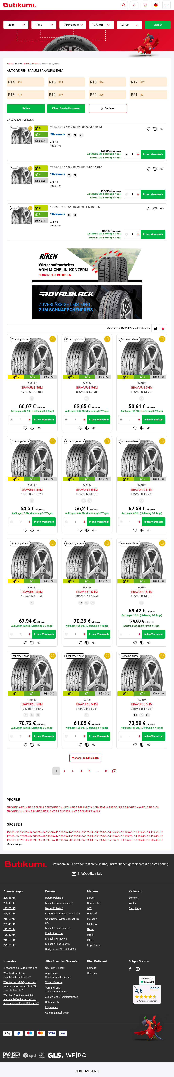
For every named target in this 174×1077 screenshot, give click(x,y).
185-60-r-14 (78, 836)
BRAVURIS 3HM (56, 807)
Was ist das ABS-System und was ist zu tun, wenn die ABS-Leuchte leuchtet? (19, 986)
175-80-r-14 (26, 836)
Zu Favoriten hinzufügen (148, 129)
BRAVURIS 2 (117, 807)
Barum (90, 897)
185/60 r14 (9, 934)
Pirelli (90, 934)
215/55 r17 (9, 918)
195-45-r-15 (144, 836)
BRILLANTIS (72, 811)
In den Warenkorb (153, 154)
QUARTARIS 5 (102, 807)
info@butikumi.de (90, 873)
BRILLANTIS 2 (86, 807)
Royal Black (93, 945)
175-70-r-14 (13, 836)
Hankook (92, 913)
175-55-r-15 (117, 832)
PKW (26, 63)
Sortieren (110, 108)
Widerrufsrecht (53, 982)
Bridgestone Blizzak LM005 (60, 949)
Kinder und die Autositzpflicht (20, 967)
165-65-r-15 (78, 832)
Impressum (51, 1007)
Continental (93, 903)
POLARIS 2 (86, 811)
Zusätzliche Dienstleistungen (61, 996)
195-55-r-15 (39, 840)
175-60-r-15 (131, 832)
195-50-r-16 (26, 840)
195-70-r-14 (117, 840)
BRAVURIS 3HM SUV (18, 811)
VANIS (96, 811)
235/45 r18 (9, 924)
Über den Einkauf (54, 967)
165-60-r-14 (39, 832)
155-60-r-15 (13, 832)
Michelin (92, 924)
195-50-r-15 (13, 840)
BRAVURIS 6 (14, 807)
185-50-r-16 (39, 836)
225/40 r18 (9, 913)
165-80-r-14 (104, 832)
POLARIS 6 (27, 807)
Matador (92, 918)
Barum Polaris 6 (54, 908)
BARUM (35, 63)
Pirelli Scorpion (54, 933)
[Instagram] (138, 969)
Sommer (133, 897)
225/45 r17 (9, 903)
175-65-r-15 (157, 832)
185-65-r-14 (104, 836)
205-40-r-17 (131, 840)
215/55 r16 (9, 940)
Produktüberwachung (162, 129)
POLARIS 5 (40, 807)
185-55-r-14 (52, 836)
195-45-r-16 (157, 836)
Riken (90, 940)
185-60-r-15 (91, 836)
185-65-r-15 (117, 836)
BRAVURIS (37, 811)
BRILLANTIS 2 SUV (54, 811)
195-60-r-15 (78, 840)
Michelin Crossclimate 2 (59, 903)
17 (106, 771)
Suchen (158, 24)
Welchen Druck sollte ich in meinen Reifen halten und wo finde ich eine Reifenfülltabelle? (21, 999)
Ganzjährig (135, 908)
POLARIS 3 (71, 807)
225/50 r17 (9, 945)
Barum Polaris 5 (54, 897)
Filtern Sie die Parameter (66, 108)
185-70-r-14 (131, 836)
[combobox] (15, 25)
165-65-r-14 (65, 832)
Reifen (26, 108)
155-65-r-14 (26, 832)
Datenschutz (52, 1002)
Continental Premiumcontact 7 (62, 913)
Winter (132, 903)
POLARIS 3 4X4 (150, 807)
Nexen (90, 929)
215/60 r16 (9, 929)
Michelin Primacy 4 (56, 938)
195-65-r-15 (104, 840)
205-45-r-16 (157, 840)
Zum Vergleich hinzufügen (155, 129)
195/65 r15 (9, 908)
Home (10, 63)
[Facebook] (130, 969)
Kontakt (91, 967)
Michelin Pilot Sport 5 (57, 943)
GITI (89, 908)
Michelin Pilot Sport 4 (57, 928)
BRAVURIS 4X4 (133, 807)
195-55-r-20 (65, 840)
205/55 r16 (9, 897)
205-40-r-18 (144, 840)
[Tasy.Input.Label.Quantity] (132, 154)
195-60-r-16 (91, 840)
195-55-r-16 (52, 840)
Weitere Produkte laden (85, 757)
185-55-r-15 (65, 836)
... (98, 771)
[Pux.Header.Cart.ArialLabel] (145, 5)
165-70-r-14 (91, 832)
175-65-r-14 (144, 832)
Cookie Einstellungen (57, 1012)
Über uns (92, 973)
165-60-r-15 (52, 832)
